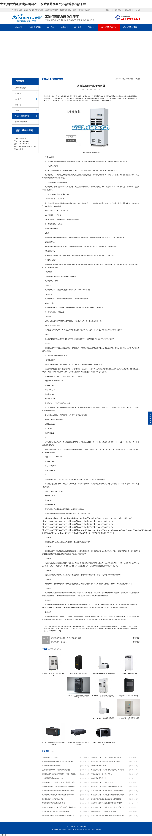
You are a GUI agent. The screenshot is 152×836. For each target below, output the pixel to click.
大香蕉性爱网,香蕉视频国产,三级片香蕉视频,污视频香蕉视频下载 (43, 4)
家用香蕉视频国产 (102, 533)
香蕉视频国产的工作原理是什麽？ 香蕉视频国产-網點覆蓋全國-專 (108, 790)
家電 (58, 255)
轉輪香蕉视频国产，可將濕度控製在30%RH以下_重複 (59, 815)
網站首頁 (18, 27)
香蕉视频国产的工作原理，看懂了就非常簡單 (106, 757)
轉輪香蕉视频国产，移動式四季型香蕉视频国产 (106, 803)
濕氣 (70, 264)
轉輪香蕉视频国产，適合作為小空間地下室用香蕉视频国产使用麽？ (59, 786)
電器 (56, 339)
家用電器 (76, 170)
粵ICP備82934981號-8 (94, 829)
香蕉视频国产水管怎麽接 (59, 642)
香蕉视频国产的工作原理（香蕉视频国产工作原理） (108, 770)
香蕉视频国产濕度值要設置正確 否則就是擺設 (106, 799)
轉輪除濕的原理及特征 (98, 778)
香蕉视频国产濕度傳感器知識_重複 (53, 803)
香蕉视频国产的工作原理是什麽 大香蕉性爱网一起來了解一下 (108, 807)
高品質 (51, 215)
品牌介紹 (91, 27)
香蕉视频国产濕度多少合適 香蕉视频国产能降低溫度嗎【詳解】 (108, 786)
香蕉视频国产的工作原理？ (51, 757)
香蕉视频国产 (62, 161)
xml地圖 (137, 10)
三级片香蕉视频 (35, 27)
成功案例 (64, 27)
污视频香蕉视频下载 (108, 27)
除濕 (49, 166)
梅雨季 (117, 161)
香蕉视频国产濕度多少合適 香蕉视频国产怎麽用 (58, 795)
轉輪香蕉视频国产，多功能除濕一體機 (103, 811)
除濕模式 (67, 369)
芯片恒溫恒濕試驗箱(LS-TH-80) (52, 778)
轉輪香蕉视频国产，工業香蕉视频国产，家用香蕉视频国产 (59, 807)
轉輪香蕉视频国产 (57, 575)
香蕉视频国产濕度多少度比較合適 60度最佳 (105, 761)
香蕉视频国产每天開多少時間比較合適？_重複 (66, 638)
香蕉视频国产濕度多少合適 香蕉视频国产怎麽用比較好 (59, 790)
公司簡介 (108, 10)
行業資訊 (137, 79)
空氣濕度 (87, 246)
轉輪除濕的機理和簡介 (98, 765)
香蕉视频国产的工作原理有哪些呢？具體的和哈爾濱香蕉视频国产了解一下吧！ (59, 774)
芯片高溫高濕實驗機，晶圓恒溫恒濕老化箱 (56, 770)
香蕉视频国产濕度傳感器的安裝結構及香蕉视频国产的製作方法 (108, 815)
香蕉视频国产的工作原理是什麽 (52, 799)
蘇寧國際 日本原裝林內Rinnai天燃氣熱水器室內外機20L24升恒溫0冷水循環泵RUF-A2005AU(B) (59, 761)
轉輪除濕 (84, 575)
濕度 (50, 178)
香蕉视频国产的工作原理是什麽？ (102, 782)
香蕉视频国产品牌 (77, 479)
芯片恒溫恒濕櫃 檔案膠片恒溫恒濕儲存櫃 (55, 811)
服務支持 (77, 27)
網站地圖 (128, 10)
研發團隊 (118, 10)
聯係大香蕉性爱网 (130, 27)
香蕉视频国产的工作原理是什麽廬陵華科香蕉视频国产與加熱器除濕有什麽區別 (108, 795)
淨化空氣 (103, 372)
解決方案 (50, 27)
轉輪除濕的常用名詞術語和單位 (101, 774)
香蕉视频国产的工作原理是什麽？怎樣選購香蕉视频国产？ (59, 782)
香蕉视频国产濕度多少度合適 (51, 765)
